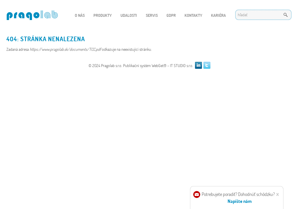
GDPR (171, 15)
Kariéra (218, 15)
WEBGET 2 (32, 15)
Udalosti (128, 15)
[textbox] (263, 15)
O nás (80, 15)
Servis (152, 15)
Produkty (102, 15)
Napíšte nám (240, 201)
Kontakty (193, 15)
